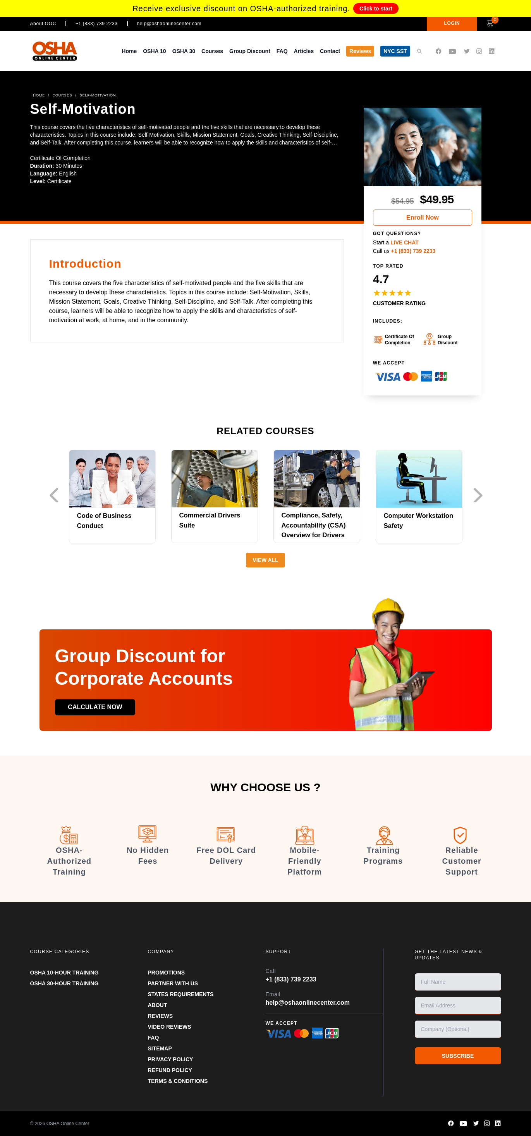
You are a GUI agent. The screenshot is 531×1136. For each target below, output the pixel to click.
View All (265, 560)
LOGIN (446, 23)
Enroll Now (422, 217)
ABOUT (157, 1005)
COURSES (62, 95)
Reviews (360, 51)
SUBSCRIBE (458, 1056)
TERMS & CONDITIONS (178, 1081)
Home (129, 51)
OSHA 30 (183, 51)
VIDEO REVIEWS (169, 1027)
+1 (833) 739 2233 (97, 23)
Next (480, 495)
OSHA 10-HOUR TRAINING (64, 972)
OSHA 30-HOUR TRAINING (64, 983)
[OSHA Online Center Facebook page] (438, 51)
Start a (396, 242)
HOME (39, 95)
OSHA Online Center (67, 1123)
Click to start (375, 8)
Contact (330, 51)
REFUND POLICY (170, 1070)
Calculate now (98, 707)
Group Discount (249, 51)
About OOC (43, 23)
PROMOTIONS (166, 972)
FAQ (282, 51)
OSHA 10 (154, 51)
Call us (404, 251)
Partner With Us (173, 983)
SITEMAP (160, 1048)
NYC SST (395, 51)
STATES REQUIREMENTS (181, 994)
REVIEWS (160, 1016)
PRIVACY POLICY (170, 1059)
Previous (55, 495)
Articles (304, 51)
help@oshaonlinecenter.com (169, 23)
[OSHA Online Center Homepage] (55, 51)
